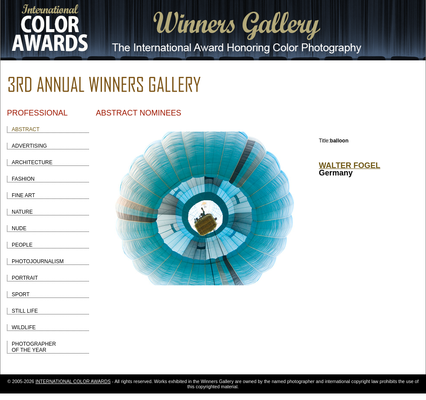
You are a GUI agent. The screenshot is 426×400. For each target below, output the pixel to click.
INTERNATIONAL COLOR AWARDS (73, 381)
